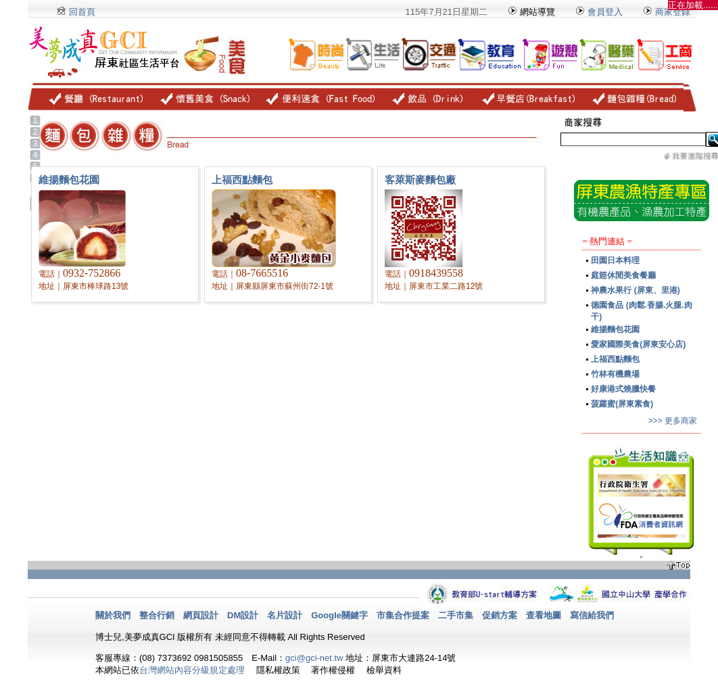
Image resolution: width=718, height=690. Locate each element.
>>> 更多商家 (672, 421)
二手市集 (455, 615)
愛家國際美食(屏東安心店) (638, 344)
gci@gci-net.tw (314, 658)
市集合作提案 (403, 615)
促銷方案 (499, 615)
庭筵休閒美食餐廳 (623, 275)
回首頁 (82, 12)
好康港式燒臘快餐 (623, 389)
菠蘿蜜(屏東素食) (622, 404)
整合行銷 (156, 615)
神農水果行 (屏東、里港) (635, 290)
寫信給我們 (592, 615)
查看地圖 (543, 615)
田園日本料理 (615, 260)
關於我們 (112, 615)
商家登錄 (672, 12)
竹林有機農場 (615, 374)
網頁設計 (200, 615)
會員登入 (599, 12)
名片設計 (284, 615)
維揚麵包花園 (615, 329)
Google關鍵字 (339, 615)
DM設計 (242, 615)
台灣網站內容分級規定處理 (192, 670)
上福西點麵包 (615, 359)
